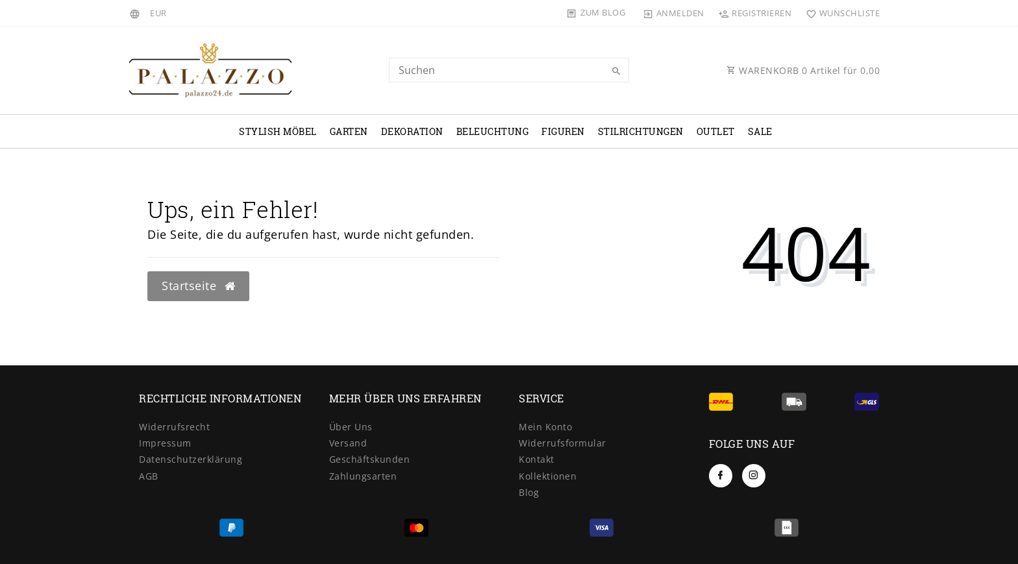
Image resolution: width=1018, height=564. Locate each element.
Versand (348, 443)
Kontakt (536, 459)
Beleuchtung (492, 131)
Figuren (563, 131)
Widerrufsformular (562, 443)
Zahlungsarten (363, 476)
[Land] (136, 13)
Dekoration (412, 131)
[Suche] (616, 71)
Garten (349, 131)
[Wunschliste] (840, 13)
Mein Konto (545, 427)
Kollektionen (548, 476)
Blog (529, 492)
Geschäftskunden (369, 459)
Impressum (165, 443)
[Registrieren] (755, 13)
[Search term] (509, 70)
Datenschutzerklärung (190, 459)
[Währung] (158, 13)
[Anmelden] (674, 13)
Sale (760, 131)
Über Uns (351, 427)
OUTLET (716, 131)
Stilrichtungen (641, 131)
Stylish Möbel (278, 131)
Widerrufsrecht (174, 427)
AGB (148, 476)
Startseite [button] (198, 285)
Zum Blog (602, 12)
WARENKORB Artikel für (803, 70)
